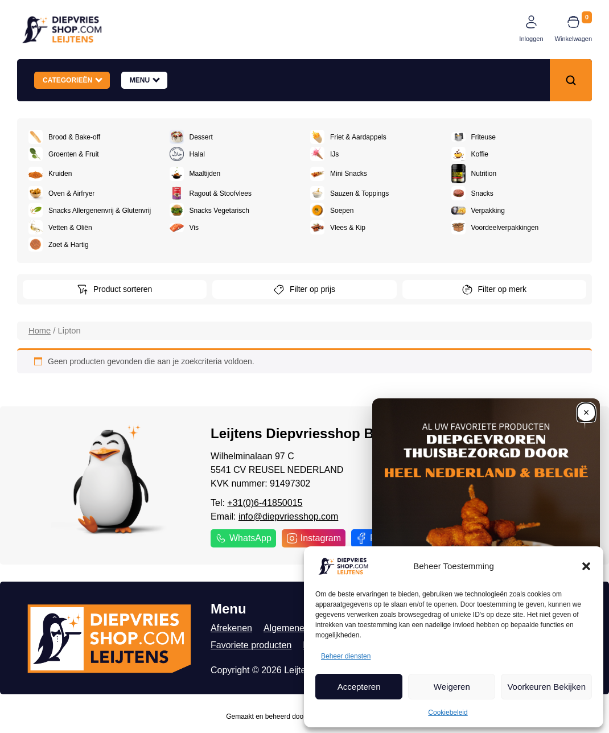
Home (39, 330)
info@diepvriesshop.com (288, 516)
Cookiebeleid (447, 712)
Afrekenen (231, 628)
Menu (145, 79)
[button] (586, 566)
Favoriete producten (251, 645)
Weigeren (452, 686)
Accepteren (359, 686)
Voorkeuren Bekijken (546, 686)
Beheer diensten (346, 656)
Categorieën (72, 79)
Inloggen (531, 38)
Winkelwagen (573, 38)
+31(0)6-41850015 (264, 503)
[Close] (586, 412)
